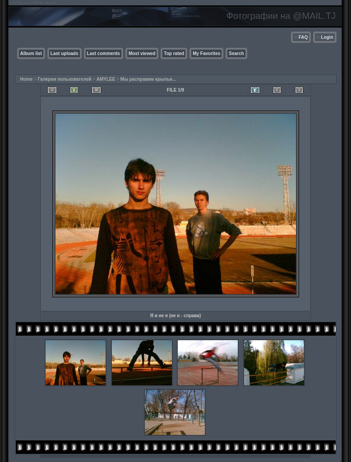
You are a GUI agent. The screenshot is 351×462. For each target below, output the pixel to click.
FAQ (303, 37)
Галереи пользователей (65, 79)
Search (236, 53)
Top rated (174, 53)
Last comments (103, 53)
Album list (31, 53)
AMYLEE (106, 79)
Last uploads (65, 53)
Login (327, 37)
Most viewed (142, 53)
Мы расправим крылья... (148, 79)
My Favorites (206, 53)
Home (26, 79)
